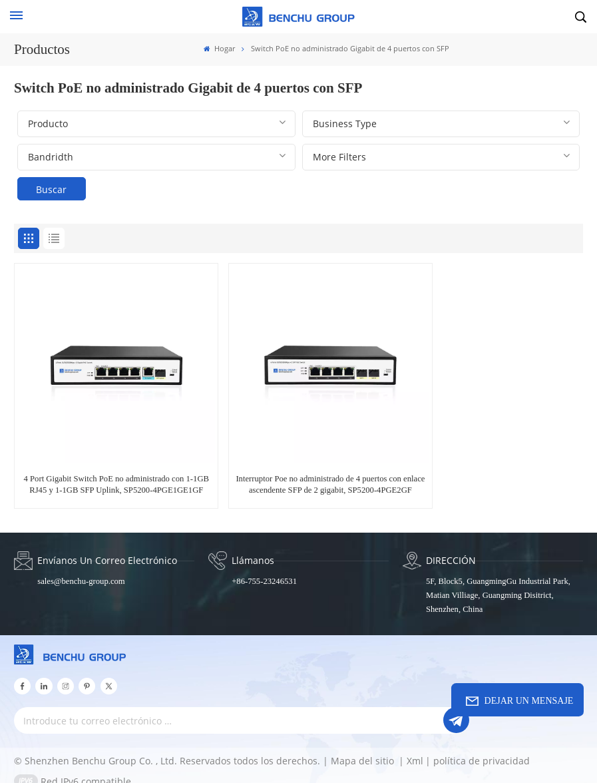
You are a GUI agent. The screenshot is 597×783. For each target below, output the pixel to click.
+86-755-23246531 (264, 570)
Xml (415, 749)
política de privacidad (481, 749)
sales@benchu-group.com (80, 570)
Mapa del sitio (364, 749)
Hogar (219, 48)
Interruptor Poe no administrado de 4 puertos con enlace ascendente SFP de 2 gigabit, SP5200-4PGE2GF (298, 469)
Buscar (51, 189)
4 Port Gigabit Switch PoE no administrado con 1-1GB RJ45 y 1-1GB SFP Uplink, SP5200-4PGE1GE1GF (105, 469)
